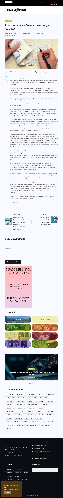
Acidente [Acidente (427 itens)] (10, 394)
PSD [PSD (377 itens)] (48, 415)
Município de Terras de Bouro (42, 452)
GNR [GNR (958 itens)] (20, 411)
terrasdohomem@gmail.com (13, 455)
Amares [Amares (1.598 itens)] (8, 469)
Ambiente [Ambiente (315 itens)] (41, 394)
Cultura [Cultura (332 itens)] (20, 401)
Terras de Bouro (18, 344)
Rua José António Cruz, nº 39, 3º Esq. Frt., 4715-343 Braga (16, 448)
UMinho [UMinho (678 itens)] (9, 425)
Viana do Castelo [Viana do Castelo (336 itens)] (32, 425)
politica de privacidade (11, 489)
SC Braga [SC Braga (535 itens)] (38, 418)
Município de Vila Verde (40, 445)
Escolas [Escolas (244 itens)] (9, 404)
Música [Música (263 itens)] (51, 411)
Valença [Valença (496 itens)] (20, 425)
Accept (8, 492)
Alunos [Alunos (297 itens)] (20, 394)
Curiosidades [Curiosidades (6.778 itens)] (17, 469)
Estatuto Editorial (38, 455)
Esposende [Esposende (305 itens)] (21, 404)
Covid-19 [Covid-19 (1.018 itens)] (10, 401)
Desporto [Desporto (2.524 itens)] (9, 472)
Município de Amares (39, 448)
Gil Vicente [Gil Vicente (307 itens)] (10, 411)
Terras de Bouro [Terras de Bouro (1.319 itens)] (22, 479)
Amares (18, 319)
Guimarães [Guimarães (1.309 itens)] (31, 411)
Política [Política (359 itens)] (17, 415)
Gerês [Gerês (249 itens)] (42, 408)
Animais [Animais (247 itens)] (51, 394)
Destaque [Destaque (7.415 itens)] (18, 472)
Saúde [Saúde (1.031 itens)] (28, 418)
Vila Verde (45, 344)
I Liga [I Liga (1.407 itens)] (41, 411)
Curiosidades (44, 319)
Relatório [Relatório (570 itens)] (18, 418)
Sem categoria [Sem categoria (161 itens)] (10, 479)
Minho (45, 328)
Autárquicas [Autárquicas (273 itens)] (10, 398)
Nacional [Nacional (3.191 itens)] (9, 476)
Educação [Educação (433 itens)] (39, 401)
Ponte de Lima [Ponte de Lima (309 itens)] (28, 415)
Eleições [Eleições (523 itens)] (49, 401)
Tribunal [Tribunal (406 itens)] (24, 421)
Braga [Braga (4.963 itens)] (43, 398)
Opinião (45, 336)
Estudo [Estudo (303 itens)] (45, 404)
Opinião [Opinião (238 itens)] (17, 476)
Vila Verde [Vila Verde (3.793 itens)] (45, 425)
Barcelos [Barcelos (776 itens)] (21, 398)
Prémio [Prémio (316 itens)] (40, 415)
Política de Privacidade (39, 458)
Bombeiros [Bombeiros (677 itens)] (33, 398)
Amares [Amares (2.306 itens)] (30, 394)
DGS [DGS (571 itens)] (29, 401)
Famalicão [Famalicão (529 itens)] (21, 408)
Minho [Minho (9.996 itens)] (26, 472)
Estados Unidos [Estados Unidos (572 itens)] (33, 404)
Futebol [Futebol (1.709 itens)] (32, 408)
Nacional (18, 336)
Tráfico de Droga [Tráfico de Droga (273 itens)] (37, 421)
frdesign (36, 495)
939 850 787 (9, 452)
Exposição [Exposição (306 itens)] (10, 408)
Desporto (18, 328)
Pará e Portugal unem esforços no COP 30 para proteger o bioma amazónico (32, 373)
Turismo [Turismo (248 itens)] (49, 421)
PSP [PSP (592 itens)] (8, 418)
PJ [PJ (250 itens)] (8, 415)
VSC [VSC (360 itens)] (8, 428)
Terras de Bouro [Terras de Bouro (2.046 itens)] (12, 421)
